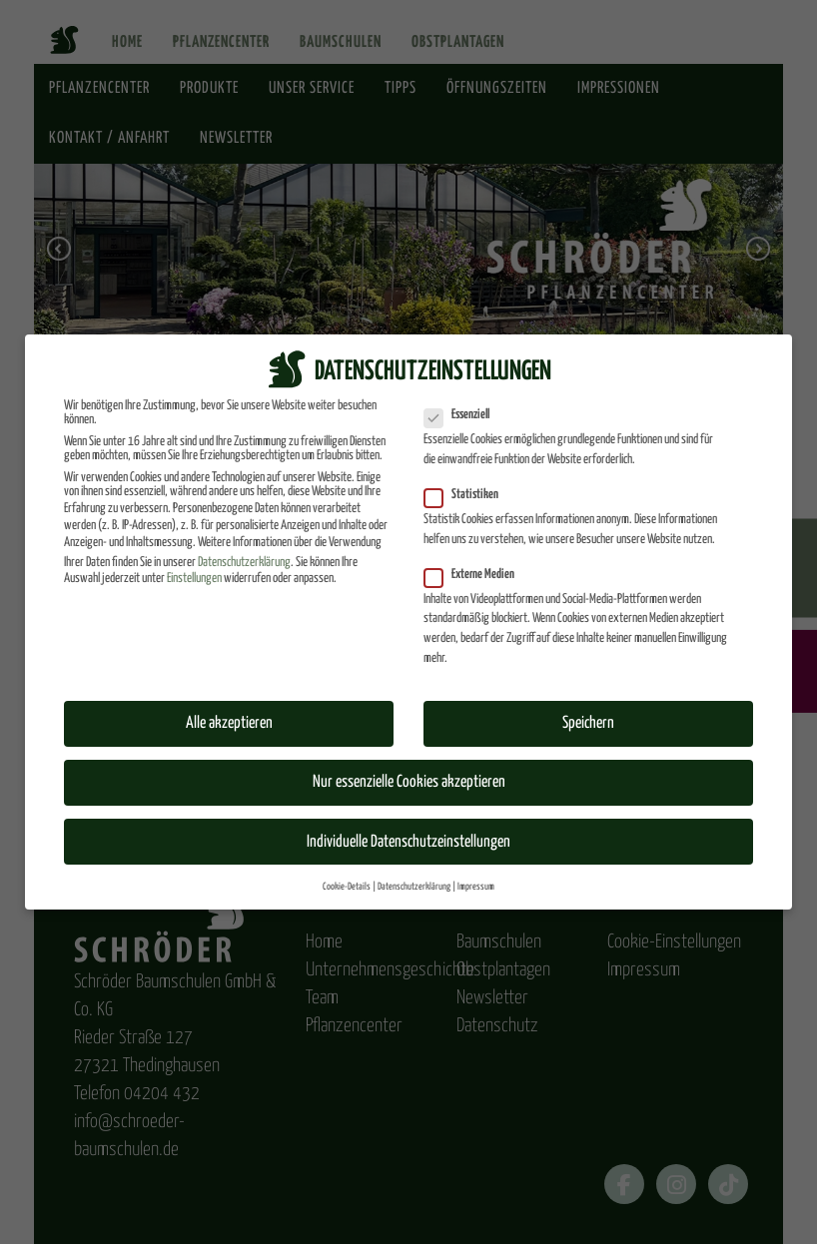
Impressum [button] (475, 885)
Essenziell (462, 414)
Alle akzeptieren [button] (229, 722)
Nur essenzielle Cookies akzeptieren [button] (409, 781)
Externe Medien (475, 573)
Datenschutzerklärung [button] (414, 885)
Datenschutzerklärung (244, 560)
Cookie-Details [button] (347, 885)
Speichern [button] (588, 722)
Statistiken (467, 494)
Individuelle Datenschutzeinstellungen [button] (408, 840)
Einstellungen (194, 577)
